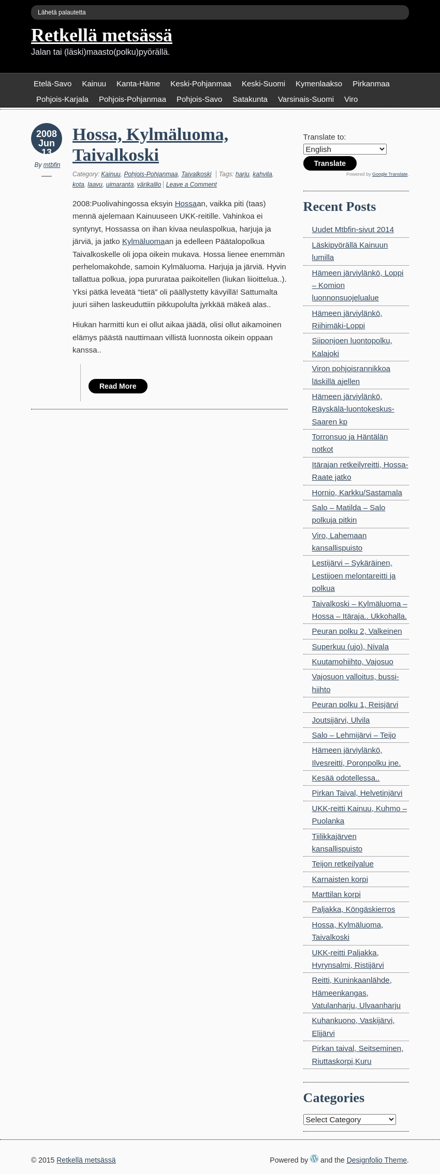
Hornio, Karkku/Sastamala (357, 492)
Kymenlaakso (319, 83)
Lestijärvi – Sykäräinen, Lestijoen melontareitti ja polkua (354, 575)
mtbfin (52, 165)
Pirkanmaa (371, 83)
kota (78, 184)
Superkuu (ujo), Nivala (350, 646)
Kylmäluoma (143, 241)
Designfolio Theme (377, 1160)
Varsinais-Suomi (306, 99)
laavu (94, 184)
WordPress (314, 1158)
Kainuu (94, 83)
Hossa (186, 203)
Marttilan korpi (336, 894)
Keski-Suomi (263, 83)
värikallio (149, 184)
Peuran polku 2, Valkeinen (357, 631)
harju (243, 174)
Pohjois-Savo (199, 99)
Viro (351, 99)
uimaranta (120, 184)
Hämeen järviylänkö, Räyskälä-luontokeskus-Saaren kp (353, 409)
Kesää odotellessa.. (346, 777)
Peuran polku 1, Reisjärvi (355, 704)
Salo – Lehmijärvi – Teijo (354, 734)
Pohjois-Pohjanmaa (132, 99)
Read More (118, 386)
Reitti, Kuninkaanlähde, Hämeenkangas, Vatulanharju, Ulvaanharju (356, 992)
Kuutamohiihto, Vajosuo (352, 661)
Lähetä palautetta (62, 12)
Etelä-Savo (52, 83)
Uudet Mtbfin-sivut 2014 (353, 229)
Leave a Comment (191, 184)
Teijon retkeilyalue (343, 863)
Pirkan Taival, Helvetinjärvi (357, 792)
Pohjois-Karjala (62, 99)
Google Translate (390, 174)
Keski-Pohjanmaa (200, 83)
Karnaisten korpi (340, 879)
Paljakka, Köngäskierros (353, 909)
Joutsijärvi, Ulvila (341, 719)
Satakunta (250, 99)
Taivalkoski (196, 174)
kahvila (262, 174)
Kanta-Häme (138, 83)
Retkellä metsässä (101, 35)
